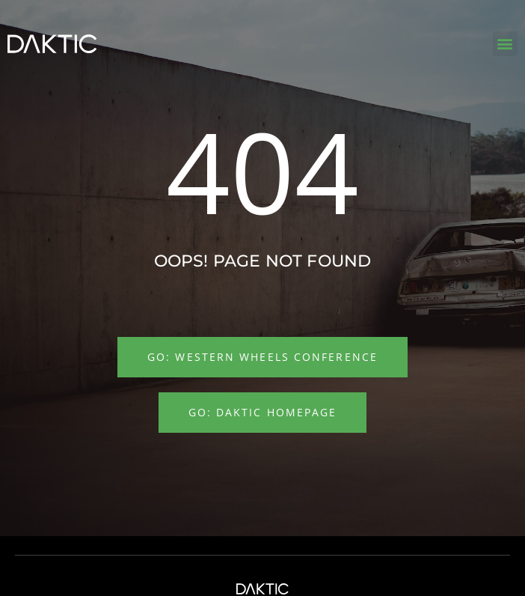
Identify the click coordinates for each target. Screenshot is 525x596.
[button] (505, 43)
